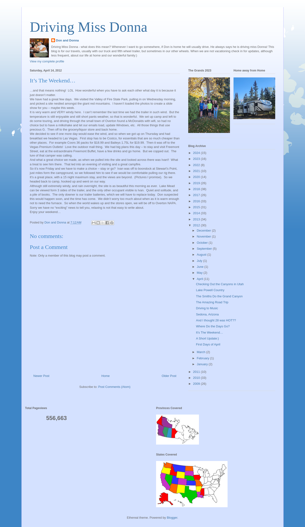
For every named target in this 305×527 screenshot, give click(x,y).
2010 (197, 378)
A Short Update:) (207, 338)
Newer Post (41, 376)
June (200, 267)
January (203, 364)
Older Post (169, 376)
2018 (197, 189)
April (200, 279)
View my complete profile (47, 61)
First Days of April (208, 344)
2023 (197, 159)
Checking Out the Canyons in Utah (220, 284)
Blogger (172, 517)
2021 (197, 171)
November (204, 236)
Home (106, 376)
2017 (197, 195)
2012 (197, 225)
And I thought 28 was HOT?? (216, 320)
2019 (197, 183)
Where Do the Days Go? (213, 326)
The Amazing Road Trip (212, 302)
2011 (197, 372)
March (201, 352)
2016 (197, 201)
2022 (197, 165)
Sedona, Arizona (207, 314)
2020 (197, 177)
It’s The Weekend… (209, 332)
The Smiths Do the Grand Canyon (219, 296)
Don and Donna (67, 40)
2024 (197, 153)
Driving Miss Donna (88, 27)
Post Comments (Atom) (114, 387)
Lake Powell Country (210, 290)
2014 (197, 213)
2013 (197, 219)
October (203, 242)
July (200, 261)
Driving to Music (207, 308)
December (204, 230)
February (203, 358)
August (202, 254)
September (205, 248)
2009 (197, 383)
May (200, 272)
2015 (197, 207)
